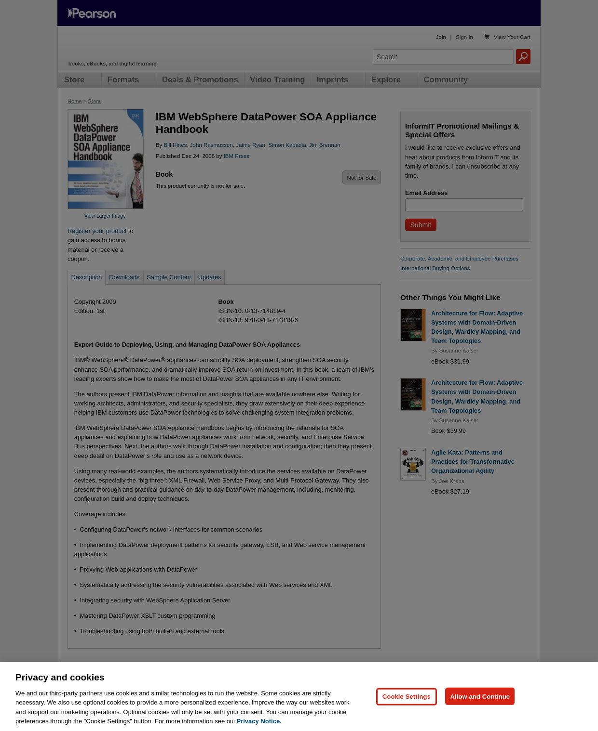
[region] (299, 696)
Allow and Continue (480, 696)
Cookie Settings (406, 696)
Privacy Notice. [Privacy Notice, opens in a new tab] (259, 721)
